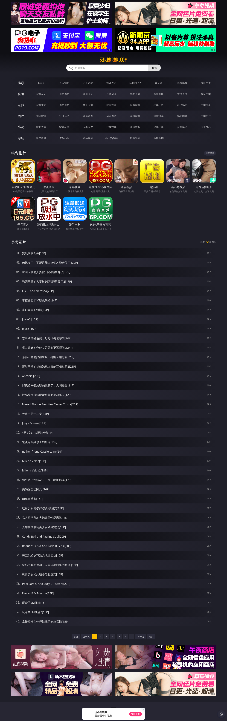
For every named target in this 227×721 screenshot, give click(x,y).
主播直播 (182, 94)
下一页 (140, 636)
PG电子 (41, 83)
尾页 (151, 636)
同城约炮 (41, 138)
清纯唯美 (159, 116)
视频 (21, 94)
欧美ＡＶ (88, 94)
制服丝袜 (135, 105)
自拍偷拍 (64, 94)
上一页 (86, 636)
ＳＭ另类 (206, 94)
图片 (21, 116)
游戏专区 (111, 83)
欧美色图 (88, 116)
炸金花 (158, 83)
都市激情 (41, 127)
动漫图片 (111, 116)
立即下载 (135, 713)
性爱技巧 (206, 127)
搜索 (154, 68)
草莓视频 (88, 138)
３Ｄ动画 (111, 94)
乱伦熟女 (182, 105)
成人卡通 (88, 105)
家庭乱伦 (64, 127)
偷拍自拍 (64, 105)
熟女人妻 (135, 94)
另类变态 (206, 105)
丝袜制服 (159, 94)
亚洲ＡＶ (41, 94)
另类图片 (206, 116)
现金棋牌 (182, 83)
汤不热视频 (111, 138)
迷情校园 (135, 127)
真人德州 (64, 83)
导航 (21, 138)
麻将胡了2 (135, 83)
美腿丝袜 (135, 116)
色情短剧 (159, 138)
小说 (21, 127)
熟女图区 (182, 116)
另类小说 (159, 127)
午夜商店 (64, 138)
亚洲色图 (64, 116)
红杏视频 (135, 138)
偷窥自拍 (41, 116)
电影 (21, 105)
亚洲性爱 (41, 105)
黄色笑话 (182, 127)
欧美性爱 (111, 105)
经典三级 (159, 105)
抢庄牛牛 (206, 83)
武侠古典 (111, 127)
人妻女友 (88, 127)
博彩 (21, 83)
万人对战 (88, 83)
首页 (76, 636)
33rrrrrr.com (113, 60)
